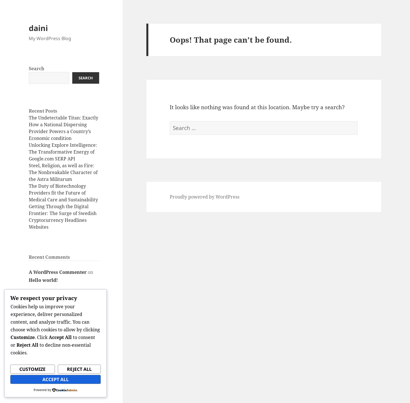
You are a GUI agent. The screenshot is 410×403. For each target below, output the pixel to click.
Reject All (79, 369)
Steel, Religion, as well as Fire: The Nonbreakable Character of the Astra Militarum (63, 172)
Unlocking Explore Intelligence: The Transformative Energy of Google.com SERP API (63, 152)
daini (38, 28)
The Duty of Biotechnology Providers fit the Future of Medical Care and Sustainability (63, 193)
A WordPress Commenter (58, 272)
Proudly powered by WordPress (204, 197)
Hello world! (43, 280)
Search (36, 68)
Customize (32, 369)
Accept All (55, 379)
